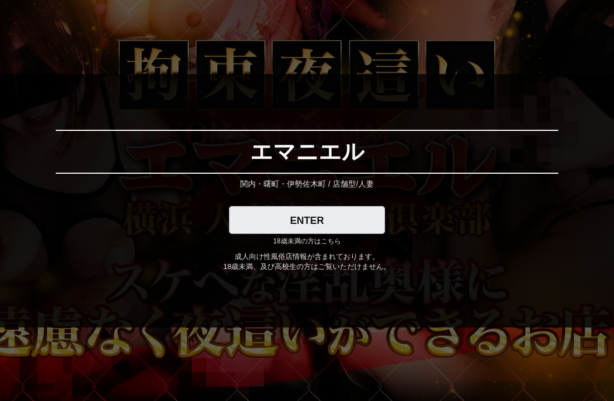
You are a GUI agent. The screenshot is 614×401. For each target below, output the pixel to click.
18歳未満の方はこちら (306, 241)
